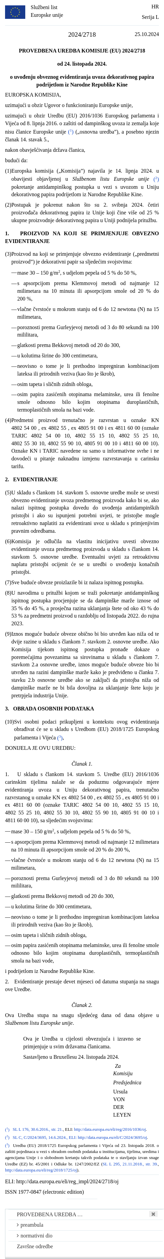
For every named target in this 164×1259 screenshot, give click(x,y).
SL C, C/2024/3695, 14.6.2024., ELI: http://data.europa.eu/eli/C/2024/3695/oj (80, 1137)
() (70, 132)
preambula (30, 1225)
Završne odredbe (35, 1246)
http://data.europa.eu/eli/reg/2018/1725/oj (41, 1170)
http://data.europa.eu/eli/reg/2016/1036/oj (110, 1129)
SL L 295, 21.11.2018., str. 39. (130, 1164)
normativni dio (35, 1235)
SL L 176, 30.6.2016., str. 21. (38, 1129)
